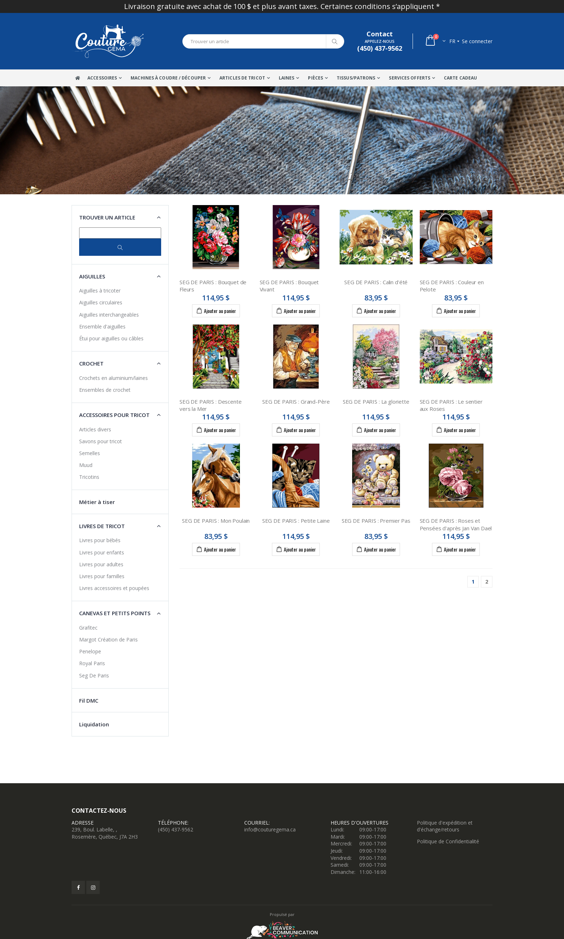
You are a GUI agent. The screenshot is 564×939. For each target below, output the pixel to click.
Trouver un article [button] (107, 217)
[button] (435, 41)
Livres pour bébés (99, 540)
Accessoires (102, 78)
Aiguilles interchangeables (109, 314)
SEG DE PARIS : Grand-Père (295, 401)
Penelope (90, 651)
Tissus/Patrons (356, 78)
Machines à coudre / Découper (168, 78)
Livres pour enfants (101, 552)
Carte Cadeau (460, 78)
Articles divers (95, 429)
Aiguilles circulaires (100, 302)
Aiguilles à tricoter (99, 290)
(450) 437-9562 (175, 829)
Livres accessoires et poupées (114, 588)
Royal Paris (92, 663)
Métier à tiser (97, 501)
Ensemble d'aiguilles (102, 326)
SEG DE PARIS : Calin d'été (376, 282)
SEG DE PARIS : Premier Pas (376, 520)
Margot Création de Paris (108, 639)
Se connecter (477, 41)
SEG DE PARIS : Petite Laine (296, 520)
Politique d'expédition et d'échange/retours (445, 826)
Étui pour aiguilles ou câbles (111, 338)
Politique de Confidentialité (448, 841)
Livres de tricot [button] (102, 526)
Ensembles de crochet (105, 389)
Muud (85, 465)
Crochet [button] (91, 363)
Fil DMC (88, 700)
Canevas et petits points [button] (114, 613)
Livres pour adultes (101, 564)
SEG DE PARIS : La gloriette (376, 401)
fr (452, 41)
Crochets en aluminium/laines (113, 378)
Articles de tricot (242, 78)
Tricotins (89, 476)
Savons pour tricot (100, 441)
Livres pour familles (101, 576)
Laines (287, 78)
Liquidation (94, 724)
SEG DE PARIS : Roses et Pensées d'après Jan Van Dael (456, 524)
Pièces (315, 78)
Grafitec (88, 627)
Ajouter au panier (216, 310)
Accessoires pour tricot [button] (114, 414)
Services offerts (409, 78)
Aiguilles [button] (92, 276)
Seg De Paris (94, 675)
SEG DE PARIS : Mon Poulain (216, 520)
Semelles (89, 453)
